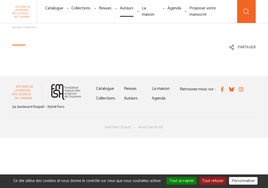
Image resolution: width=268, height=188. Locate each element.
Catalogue (54, 8)
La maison (148, 11)
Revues (105, 8)
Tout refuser (213, 180)
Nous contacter (150, 127)
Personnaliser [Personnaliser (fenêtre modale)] (243, 180)
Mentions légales (118, 127)
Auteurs (126, 8)
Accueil (17, 27)
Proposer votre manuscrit (202, 11)
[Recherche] (246, 11)
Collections (81, 8)
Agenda (174, 8)
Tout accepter (181, 180)
